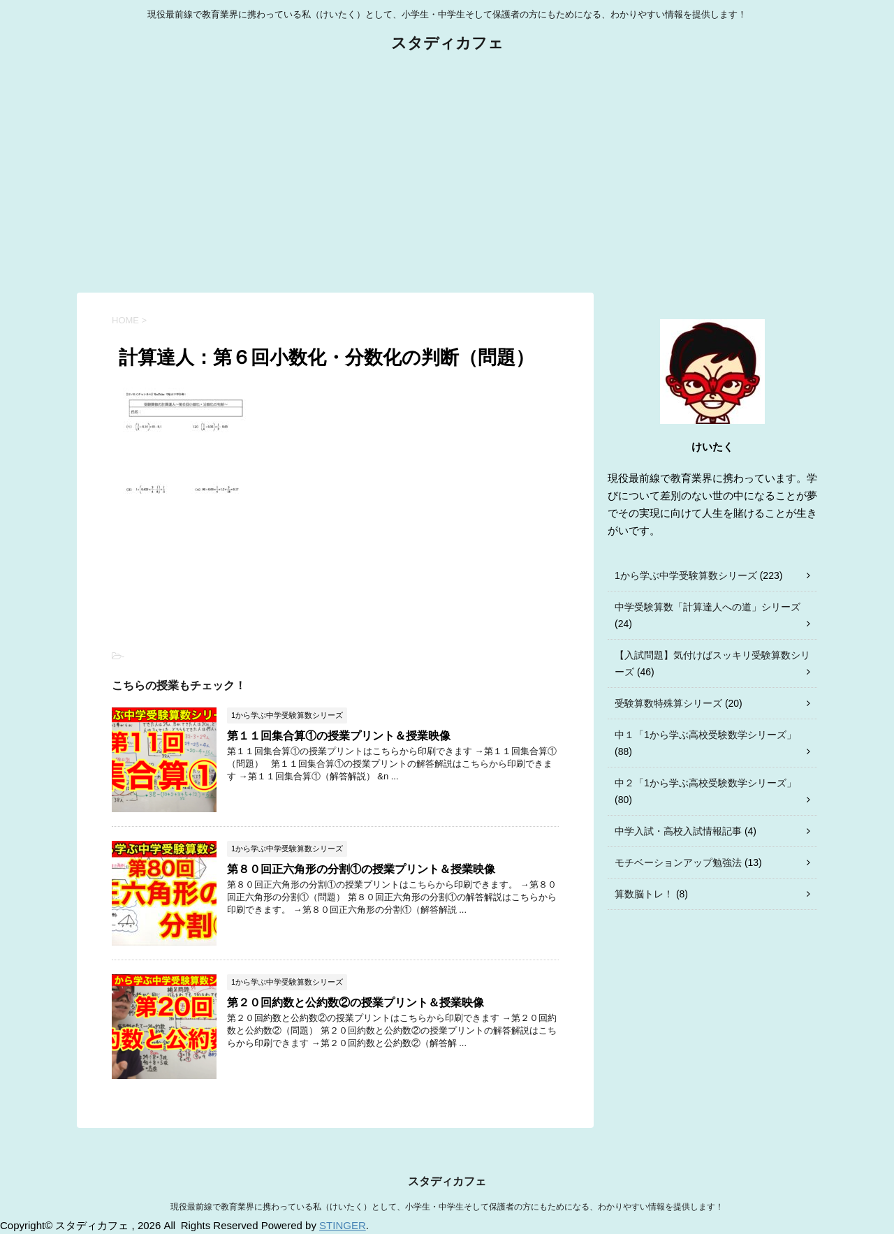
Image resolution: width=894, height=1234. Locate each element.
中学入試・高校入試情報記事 (678, 831)
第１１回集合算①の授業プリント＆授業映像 (338, 736)
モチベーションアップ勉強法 (678, 862)
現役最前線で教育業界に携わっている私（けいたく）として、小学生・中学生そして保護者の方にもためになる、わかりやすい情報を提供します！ (447, 1207)
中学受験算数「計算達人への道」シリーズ (707, 606)
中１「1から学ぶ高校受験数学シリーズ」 (705, 734)
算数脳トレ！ (644, 893)
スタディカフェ (447, 44)
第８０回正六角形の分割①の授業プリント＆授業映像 (361, 869)
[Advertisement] (447, 174)
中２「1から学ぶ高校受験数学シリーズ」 (705, 782)
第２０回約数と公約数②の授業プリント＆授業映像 (355, 1002)
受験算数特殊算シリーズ (668, 703)
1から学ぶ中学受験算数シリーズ (686, 575)
